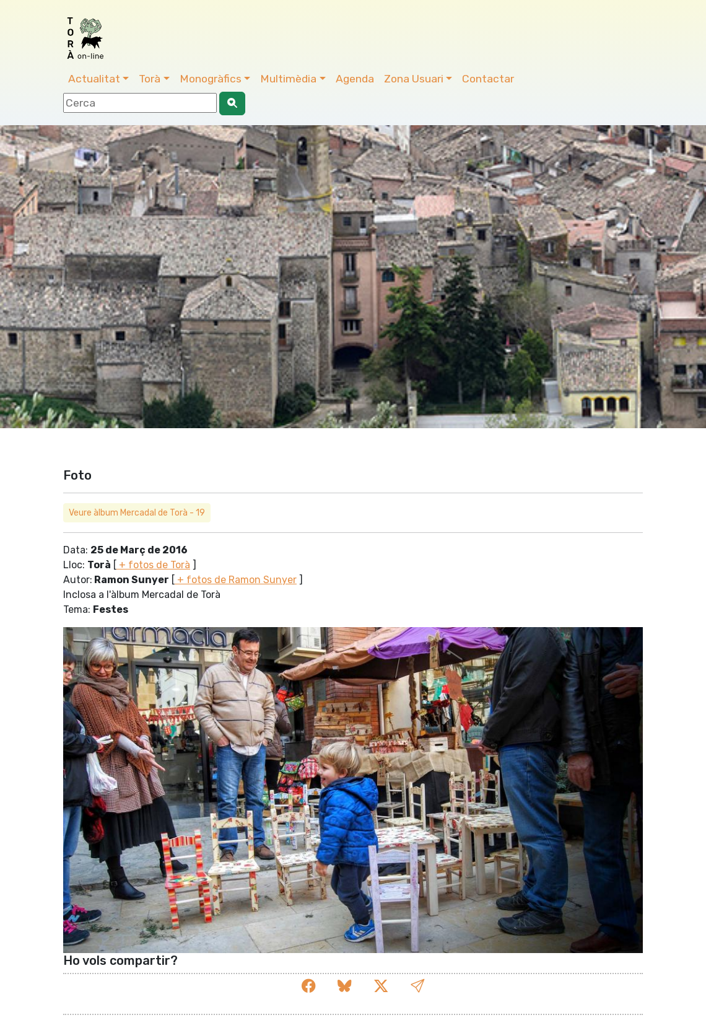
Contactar (488, 79)
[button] (417, 986)
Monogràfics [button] (211, 79)
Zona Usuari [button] (413, 79)
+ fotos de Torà (153, 565)
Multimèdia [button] (288, 79)
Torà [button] (149, 79)
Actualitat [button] (94, 79)
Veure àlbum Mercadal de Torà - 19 (137, 513)
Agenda (355, 79)
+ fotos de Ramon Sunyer (236, 580)
